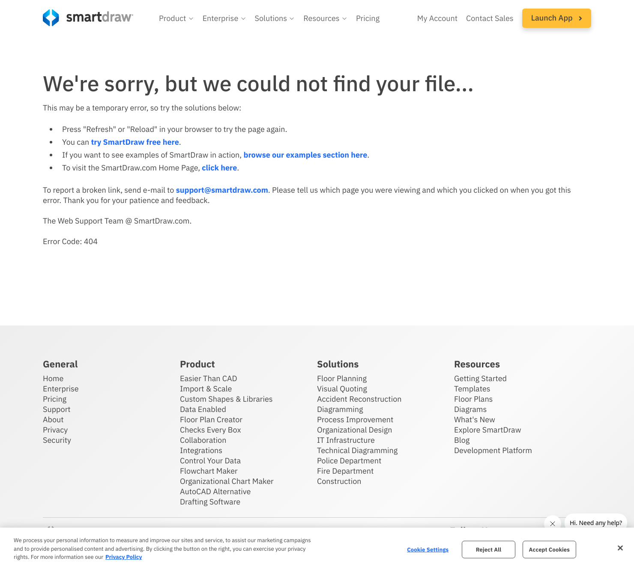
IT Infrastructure (346, 440)
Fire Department (345, 471)
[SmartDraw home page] (88, 17)
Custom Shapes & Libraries (226, 399)
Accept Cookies (549, 549)
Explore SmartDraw (487, 430)
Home (53, 378)
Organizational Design (354, 430)
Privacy (55, 430)
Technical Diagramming (357, 450)
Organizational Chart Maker (227, 481)
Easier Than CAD (208, 378)
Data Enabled (203, 409)
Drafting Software (210, 502)
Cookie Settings (428, 549)
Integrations (201, 450)
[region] (317, 549)
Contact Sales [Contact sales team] (490, 18)
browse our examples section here (305, 155)
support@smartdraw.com (222, 190)
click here (219, 168)
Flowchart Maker (209, 471)
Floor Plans (473, 399)
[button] (176, 18)
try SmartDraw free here (135, 142)
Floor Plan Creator (211, 419)
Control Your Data (210, 461)
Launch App (556, 18)
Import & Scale (206, 389)
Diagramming (340, 409)
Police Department (349, 461)
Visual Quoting (342, 389)
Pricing (54, 399)
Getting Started (480, 378)
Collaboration (203, 440)
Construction (339, 481)
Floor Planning (342, 378)
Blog (462, 440)
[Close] (620, 547)
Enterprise (61, 389)
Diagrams (470, 409)
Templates (472, 389)
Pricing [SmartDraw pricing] (368, 18)
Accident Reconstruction (359, 399)
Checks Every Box (210, 430)
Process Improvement (355, 419)
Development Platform (493, 450)
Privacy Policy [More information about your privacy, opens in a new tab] (123, 557)
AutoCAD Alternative (215, 491)
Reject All (489, 549)
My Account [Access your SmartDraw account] (437, 18)
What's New (474, 419)
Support (57, 409)
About (53, 419)
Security (57, 440)
